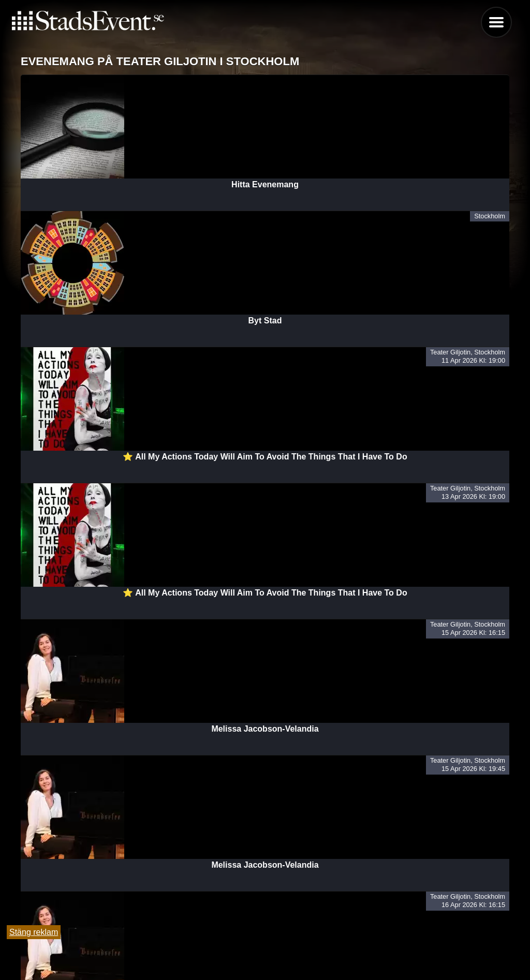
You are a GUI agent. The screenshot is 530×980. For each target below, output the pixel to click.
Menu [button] (496, 22)
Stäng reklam (33, 932)
